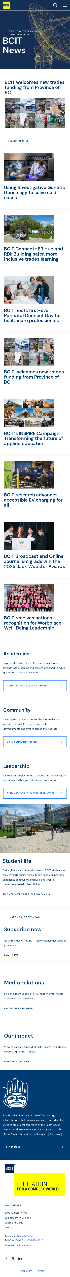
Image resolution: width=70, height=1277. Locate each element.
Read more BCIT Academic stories (27, 685)
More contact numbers (18, 1245)
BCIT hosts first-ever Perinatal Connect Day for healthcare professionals (32, 315)
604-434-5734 (25, 1236)
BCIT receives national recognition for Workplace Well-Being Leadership (32, 623)
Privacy (40, 1271)
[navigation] (8, 5)
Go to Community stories (22, 741)
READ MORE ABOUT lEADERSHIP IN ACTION (31, 793)
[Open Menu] (65, 5)
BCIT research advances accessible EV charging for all (33, 500)
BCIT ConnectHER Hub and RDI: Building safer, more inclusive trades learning (33, 254)
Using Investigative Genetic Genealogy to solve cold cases (34, 192)
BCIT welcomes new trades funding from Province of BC (35, 87)
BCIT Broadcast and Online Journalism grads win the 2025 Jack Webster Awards (34, 561)
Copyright (26, 1271)
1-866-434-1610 (34, 1240)
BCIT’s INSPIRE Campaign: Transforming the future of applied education (33, 438)
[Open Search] (55, 5)
